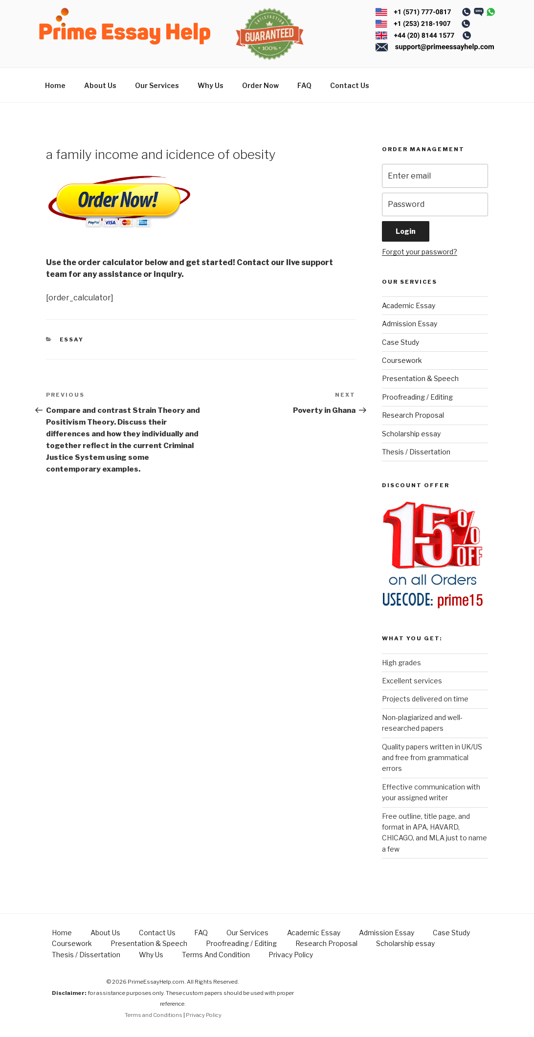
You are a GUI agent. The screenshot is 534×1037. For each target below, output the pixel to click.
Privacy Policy (290, 954)
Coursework (402, 360)
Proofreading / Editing (417, 397)
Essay (72, 339)
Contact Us (349, 85)
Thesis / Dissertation (416, 452)
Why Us (210, 85)
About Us (100, 85)
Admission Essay (409, 323)
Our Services (157, 85)
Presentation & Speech (420, 378)
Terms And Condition (216, 954)
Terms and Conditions (153, 1015)
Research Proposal (413, 415)
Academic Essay (408, 305)
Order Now (260, 85)
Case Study (400, 342)
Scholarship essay (411, 433)
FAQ (304, 85)
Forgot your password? (419, 252)
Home (55, 85)
